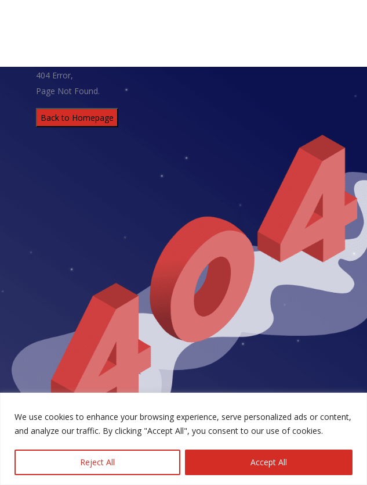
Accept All (268, 462)
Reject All (97, 462)
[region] (183, 439)
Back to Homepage (77, 117)
